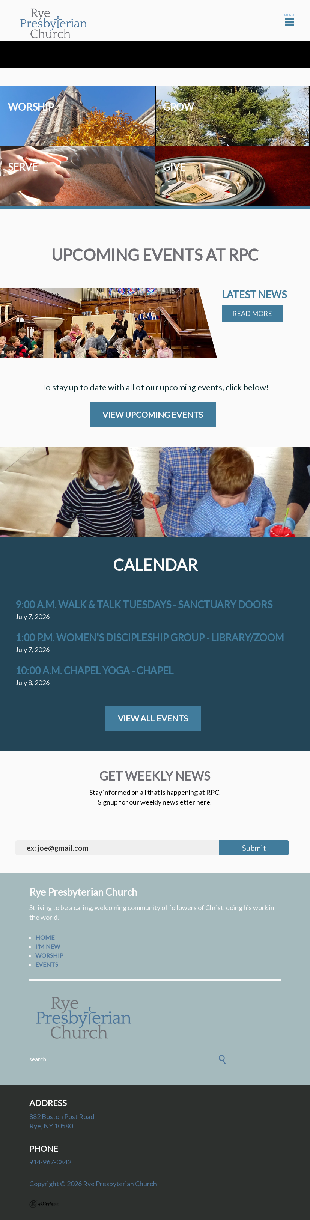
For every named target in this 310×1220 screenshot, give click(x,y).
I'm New (47, 946)
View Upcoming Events (152, 414)
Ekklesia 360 (44, 1204)
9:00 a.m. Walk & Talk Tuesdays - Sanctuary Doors (143, 605)
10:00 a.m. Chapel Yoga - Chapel (94, 671)
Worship (49, 955)
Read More (252, 313)
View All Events (153, 718)
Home (44, 937)
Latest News (254, 295)
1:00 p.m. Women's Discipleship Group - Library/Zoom (149, 638)
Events (46, 964)
